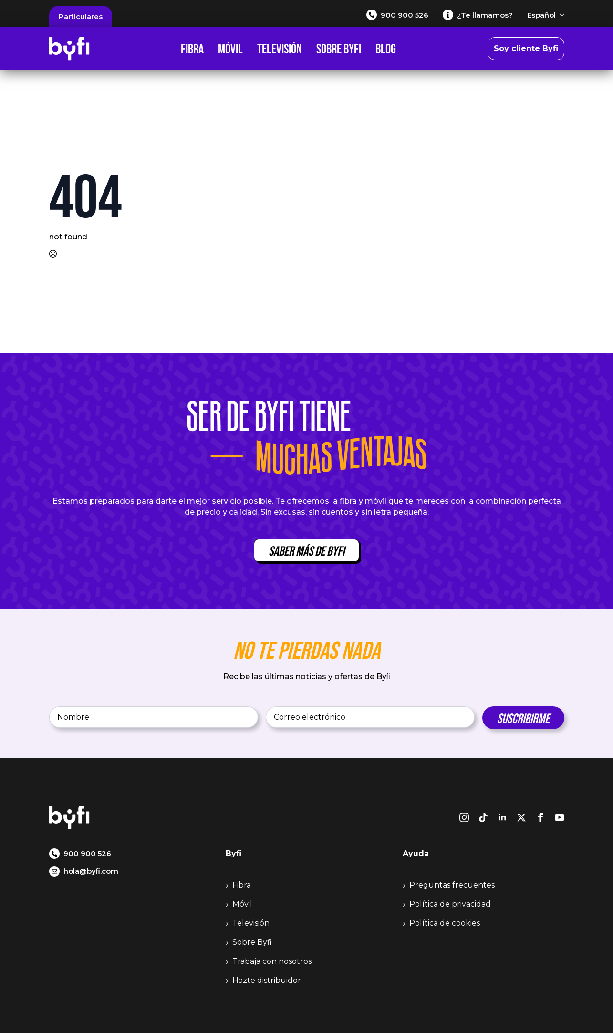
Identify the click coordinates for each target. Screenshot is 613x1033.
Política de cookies (444, 923)
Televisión (279, 48)
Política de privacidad (450, 904)
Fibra (192, 48)
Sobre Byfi (338, 48)
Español (541, 15)
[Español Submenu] (560, 15)
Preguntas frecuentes (452, 884)
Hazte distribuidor (266, 980)
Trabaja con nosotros (272, 961)
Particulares (81, 16)
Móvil (230, 48)
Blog (385, 48)
